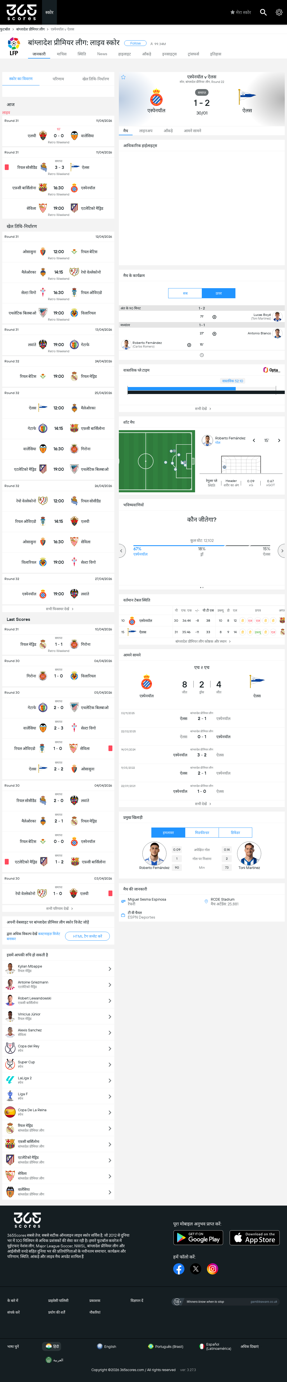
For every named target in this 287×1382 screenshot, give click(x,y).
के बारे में (12, 1301)
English (105, 1346)
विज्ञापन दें (137, 1301)
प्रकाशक (94, 1301)
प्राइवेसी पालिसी (58, 1301)
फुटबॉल (8, 29)
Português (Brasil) (164, 1346)
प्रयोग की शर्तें (56, 1312)
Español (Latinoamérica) (214, 1346)
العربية (53, 1360)
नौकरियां (94, 1312)
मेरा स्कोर (240, 12)
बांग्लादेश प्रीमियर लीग (33, 29)
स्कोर (49, 12)
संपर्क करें (13, 1312)
